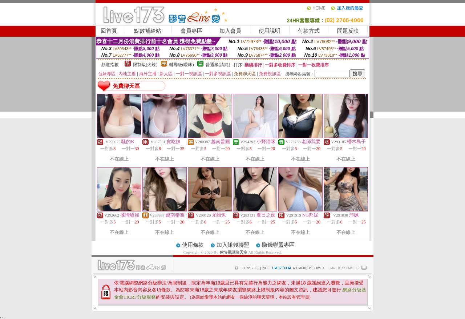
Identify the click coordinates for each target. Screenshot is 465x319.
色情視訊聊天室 (233, 252)
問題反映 (348, 31)
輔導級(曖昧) (181, 64)
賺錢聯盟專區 (278, 245)
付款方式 (309, 31)
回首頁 (109, 31)
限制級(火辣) (145, 64)
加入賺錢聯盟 (233, 245)
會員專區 (191, 31)
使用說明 (269, 31)
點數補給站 (147, 31)
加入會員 (230, 31)
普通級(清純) (218, 64)
